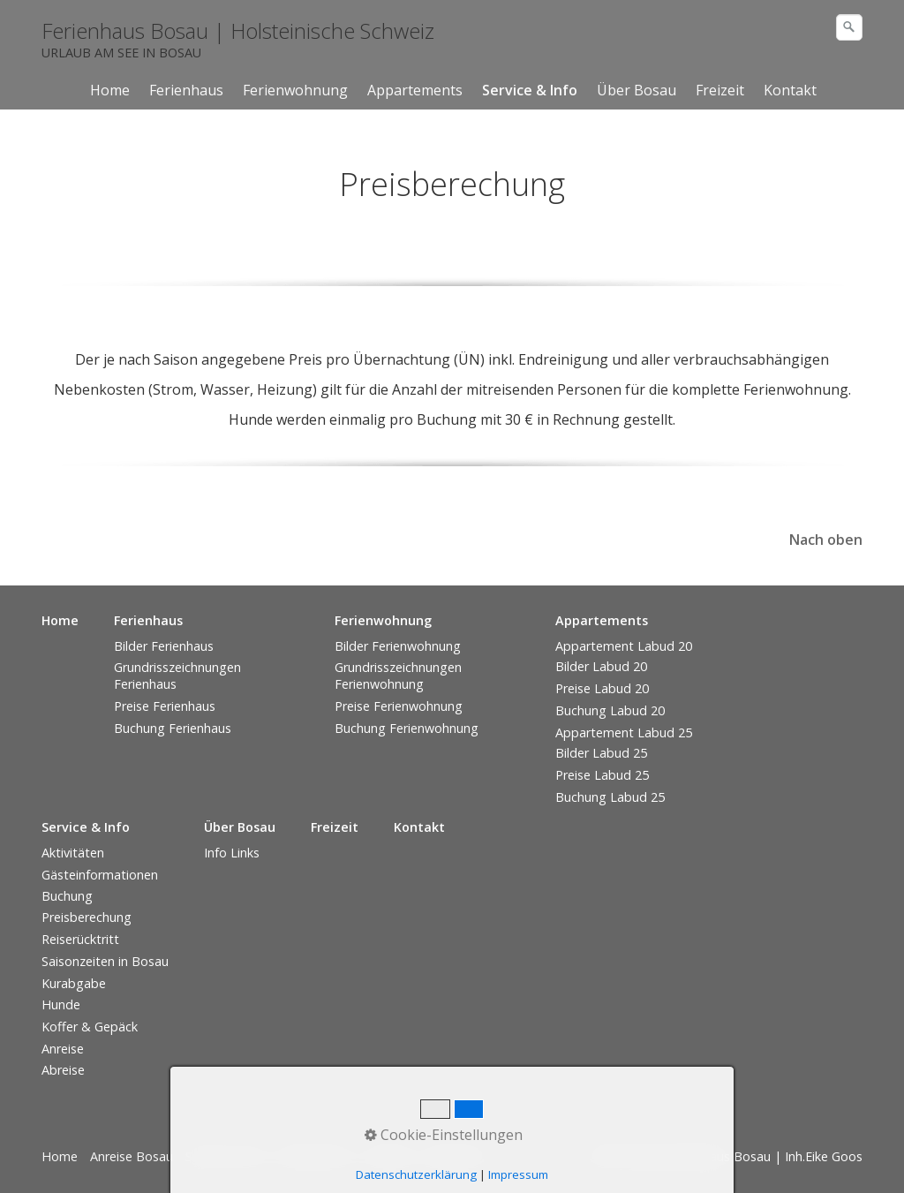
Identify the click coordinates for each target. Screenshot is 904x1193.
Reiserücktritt (80, 939)
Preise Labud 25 (602, 774)
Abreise (63, 1069)
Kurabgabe (73, 983)
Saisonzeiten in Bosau (105, 961)
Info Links (232, 852)
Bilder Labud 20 (601, 666)
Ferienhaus (186, 90)
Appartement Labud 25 (623, 732)
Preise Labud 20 (602, 688)
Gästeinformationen (99, 874)
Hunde (60, 1004)
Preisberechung (86, 917)
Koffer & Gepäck (89, 1026)
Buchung (67, 895)
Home (110, 90)
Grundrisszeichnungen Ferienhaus (177, 675)
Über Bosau (636, 90)
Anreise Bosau (131, 1156)
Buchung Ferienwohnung (406, 728)
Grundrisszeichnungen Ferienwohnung (398, 675)
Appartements (415, 90)
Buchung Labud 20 (610, 710)
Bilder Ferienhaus (164, 646)
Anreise (62, 1048)
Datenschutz (315, 1156)
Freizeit (720, 90)
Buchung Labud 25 (610, 797)
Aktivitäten (72, 852)
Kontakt (790, 90)
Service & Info (529, 90)
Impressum (456, 1156)
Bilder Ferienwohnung (398, 646)
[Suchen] (849, 27)
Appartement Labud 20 (623, 646)
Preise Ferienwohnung (399, 706)
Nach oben (826, 539)
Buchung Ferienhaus (172, 728)
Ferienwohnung (295, 90)
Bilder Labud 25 (601, 752)
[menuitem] (110, 90)
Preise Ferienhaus (164, 706)
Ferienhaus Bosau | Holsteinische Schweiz (237, 30)
